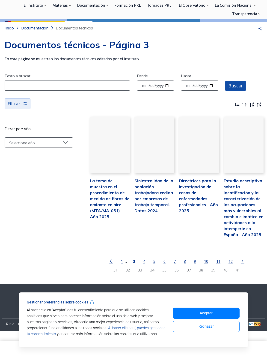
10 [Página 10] (202, 285)
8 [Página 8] (181, 285)
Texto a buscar (17, 96)
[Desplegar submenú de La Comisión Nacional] (254, 27)
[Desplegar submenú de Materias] (70, 27)
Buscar (235, 106)
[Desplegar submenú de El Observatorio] (207, 27)
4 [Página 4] (140, 285)
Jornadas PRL (159, 28)
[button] (260, 49)
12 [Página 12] (227, 285)
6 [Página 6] (161, 285)
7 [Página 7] (171, 285)
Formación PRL (127, 28)
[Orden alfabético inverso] (259, 126)
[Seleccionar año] (35, 163)
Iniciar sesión (245, 10)
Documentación (91, 28)
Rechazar (206, 326)
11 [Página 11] (214, 285)
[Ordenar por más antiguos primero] (244, 126)
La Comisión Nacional (233, 28)
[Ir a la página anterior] (107, 284)
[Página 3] (130, 284)
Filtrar (18, 124)
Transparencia (244, 36)
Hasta (186, 96)
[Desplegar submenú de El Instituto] (45, 27)
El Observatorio (192, 28)
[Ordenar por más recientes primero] (237, 126)
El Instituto (33, 28)
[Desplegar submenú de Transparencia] (259, 35)
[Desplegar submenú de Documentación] (107, 27)
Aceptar (206, 313)
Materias (60, 28)
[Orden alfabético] (252, 126)
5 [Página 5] (150, 285)
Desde (142, 96)
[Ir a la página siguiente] (238, 284)
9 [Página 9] (191, 285)
